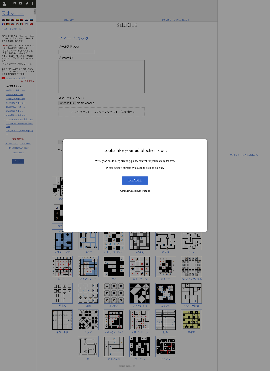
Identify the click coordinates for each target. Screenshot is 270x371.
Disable (135, 180)
